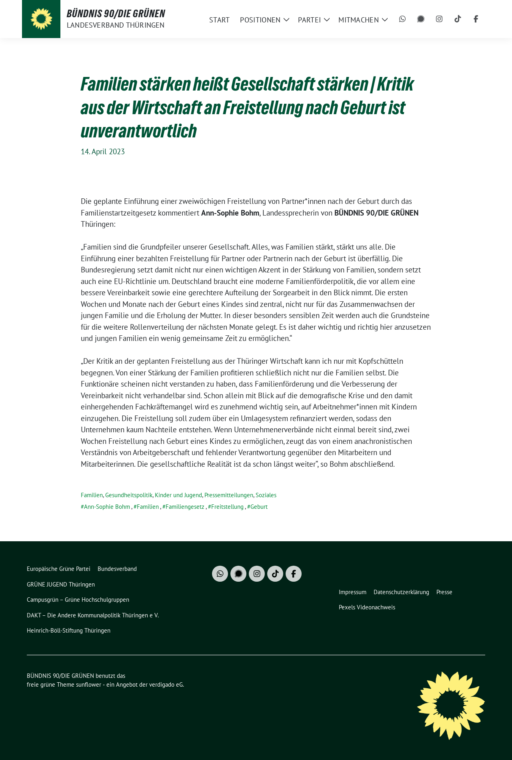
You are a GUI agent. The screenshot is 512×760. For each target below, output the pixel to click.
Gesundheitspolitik (128, 495)
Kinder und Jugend (178, 495)
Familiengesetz (185, 506)
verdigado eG (166, 684)
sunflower (88, 684)
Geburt (259, 506)
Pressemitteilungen (228, 495)
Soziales (266, 495)
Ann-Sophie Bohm (107, 506)
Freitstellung (227, 506)
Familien (92, 495)
